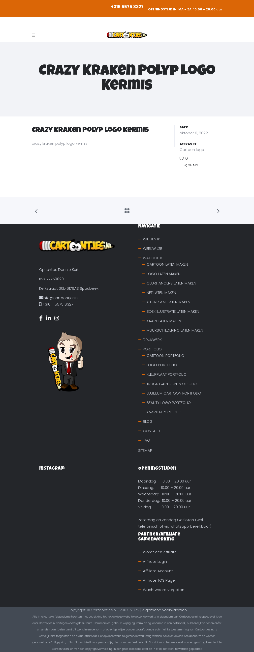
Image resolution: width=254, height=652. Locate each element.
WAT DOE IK (153, 257)
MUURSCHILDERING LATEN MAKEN (175, 330)
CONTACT (151, 430)
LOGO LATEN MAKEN (164, 273)
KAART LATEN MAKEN (164, 320)
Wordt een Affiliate (160, 552)
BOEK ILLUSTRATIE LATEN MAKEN (173, 311)
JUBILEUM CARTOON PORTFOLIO (174, 393)
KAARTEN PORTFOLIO (164, 412)
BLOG (148, 421)
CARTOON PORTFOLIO (165, 355)
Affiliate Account (158, 570)
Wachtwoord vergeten (163, 589)
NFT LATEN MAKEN (161, 292)
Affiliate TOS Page (159, 580)
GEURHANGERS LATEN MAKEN (171, 283)
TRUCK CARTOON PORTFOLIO (172, 383)
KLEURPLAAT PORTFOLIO (167, 374)
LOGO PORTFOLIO (162, 365)
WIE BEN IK (151, 239)
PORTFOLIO (152, 349)
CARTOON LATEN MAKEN (167, 264)
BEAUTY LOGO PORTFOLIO (169, 402)
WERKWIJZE (152, 248)
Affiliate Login (155, 561)
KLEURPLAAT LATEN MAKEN (168, 302)
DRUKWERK (152, 339)
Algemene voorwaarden (164, 610)
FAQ (146, 440)
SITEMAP (145, 450)
